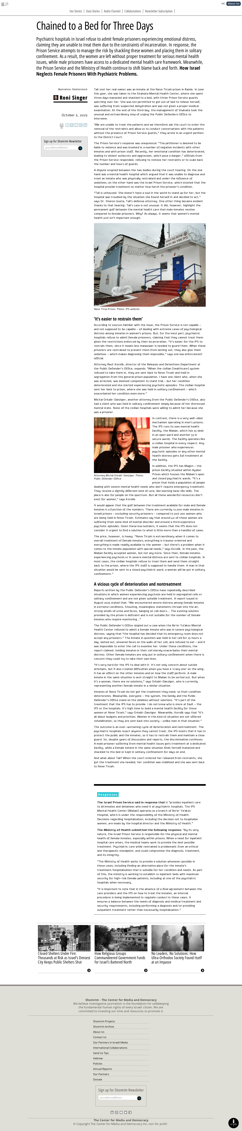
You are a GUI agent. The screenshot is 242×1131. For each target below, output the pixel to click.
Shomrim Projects (104, 1021)
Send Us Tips (101, 1053)
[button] (4, 4)
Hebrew (98, 1058)
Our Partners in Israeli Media (110, 1042)
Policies (97, 1063)
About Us (98, 1032)
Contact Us (99, 1037)
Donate (97, 1079)
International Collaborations (110, 1047)
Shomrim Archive (103, 1026)
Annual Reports (102, 1069)
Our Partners (101, 1074)
